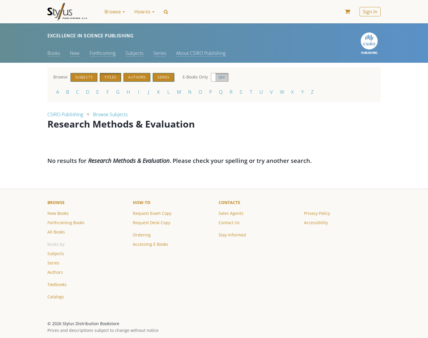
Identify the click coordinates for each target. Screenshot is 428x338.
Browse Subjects (110, 114)
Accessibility (316, 222)
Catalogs (55, 296)
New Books (58, 213)
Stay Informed (232, 235)
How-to (141, 202)
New (75, 53)
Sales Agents (231, 213)
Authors (137, 77)
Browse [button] (114, 11)
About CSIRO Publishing (201, 53)
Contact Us (229, 222)
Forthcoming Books (66, 222)
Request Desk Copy (151, 222)
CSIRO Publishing (65, 114)
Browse (56, 202)
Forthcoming (103, 53)
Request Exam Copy (152, 213)
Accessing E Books (150, 244)
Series (159, 53)
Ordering (142, 235)
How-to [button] (144, 11)
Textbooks (57, 284)
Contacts (229, 202)
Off (222, 77)
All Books (56, 232)
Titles (110, 77)
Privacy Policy (317, 213)
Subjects (134, 53)
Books (53, 53)
